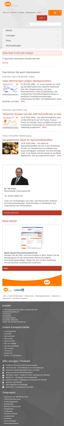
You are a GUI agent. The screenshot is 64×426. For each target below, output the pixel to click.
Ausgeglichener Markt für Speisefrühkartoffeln (27, 140)
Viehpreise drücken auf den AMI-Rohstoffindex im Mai (31, 114)
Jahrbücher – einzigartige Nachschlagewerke (20, 377)
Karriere (14, 12)
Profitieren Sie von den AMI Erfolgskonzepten (20, 365)
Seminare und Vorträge (13, 382)
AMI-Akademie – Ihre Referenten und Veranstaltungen (24, 368)
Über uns (6, 12)
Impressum (56, 296)
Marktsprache (30, 12)
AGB (4, 296)
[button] (32, 30)
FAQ (39, 12)
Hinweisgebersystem (42, 296)
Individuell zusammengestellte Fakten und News (21, 370)
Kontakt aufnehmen (11, 213)
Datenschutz (29, 296)
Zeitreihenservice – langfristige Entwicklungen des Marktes (25, 380)
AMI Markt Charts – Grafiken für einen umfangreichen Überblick (27, 375)
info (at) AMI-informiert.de (16, 322)
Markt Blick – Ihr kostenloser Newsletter (18, 387)
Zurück (5, 63)
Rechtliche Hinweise (20, 298)
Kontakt (21, 12)
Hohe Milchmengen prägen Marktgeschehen (26, 80)
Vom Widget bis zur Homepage (16, 384)
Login (42, 18)
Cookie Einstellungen (15, 296)
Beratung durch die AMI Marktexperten (18, 372)
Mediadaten (7, 298)
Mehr (22, 101)
